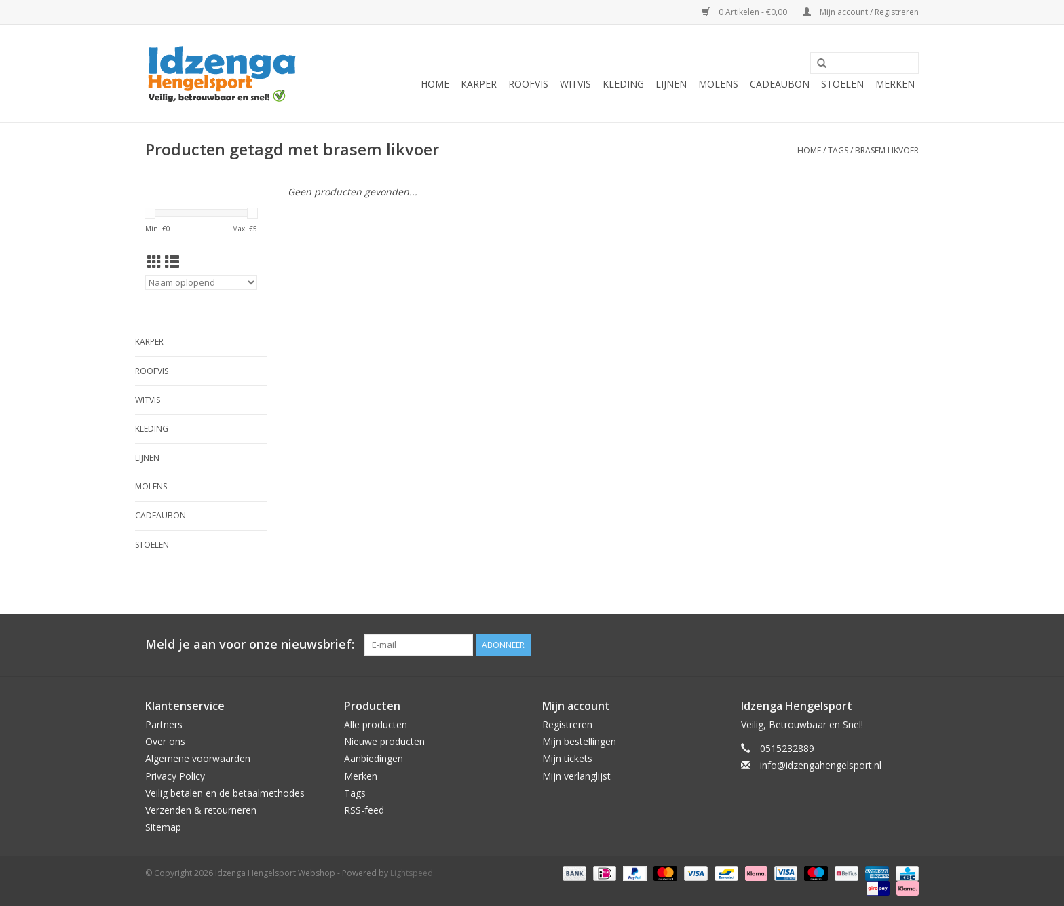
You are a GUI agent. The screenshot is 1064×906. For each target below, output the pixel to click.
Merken (895, 83)
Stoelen (842, 83)
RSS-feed (364, 810)
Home (435, 83)
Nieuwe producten (384, 741)
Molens (718, 83)
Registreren (567, 724)
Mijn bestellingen (579, 741)
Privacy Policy (175, 776)
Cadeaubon (780, 83)
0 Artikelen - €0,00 (745, 12)
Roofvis (528, 83)
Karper (479, 83)
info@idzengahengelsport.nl (820, 765)
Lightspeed (411, 873)
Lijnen (671, 83)
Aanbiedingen (373, 758)
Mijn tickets (567, 758)
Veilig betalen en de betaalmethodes (225, 793)
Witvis (575, 83)
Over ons (165, 741)
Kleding (623, 83)
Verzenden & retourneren (200, 810)
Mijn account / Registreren (861, 12)
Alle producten (375, 724)
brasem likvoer (887, 150)
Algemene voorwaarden (197, 758)
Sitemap (163, 826)
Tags (838, 150)
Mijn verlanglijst (576, 776)
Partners (164, 724)
